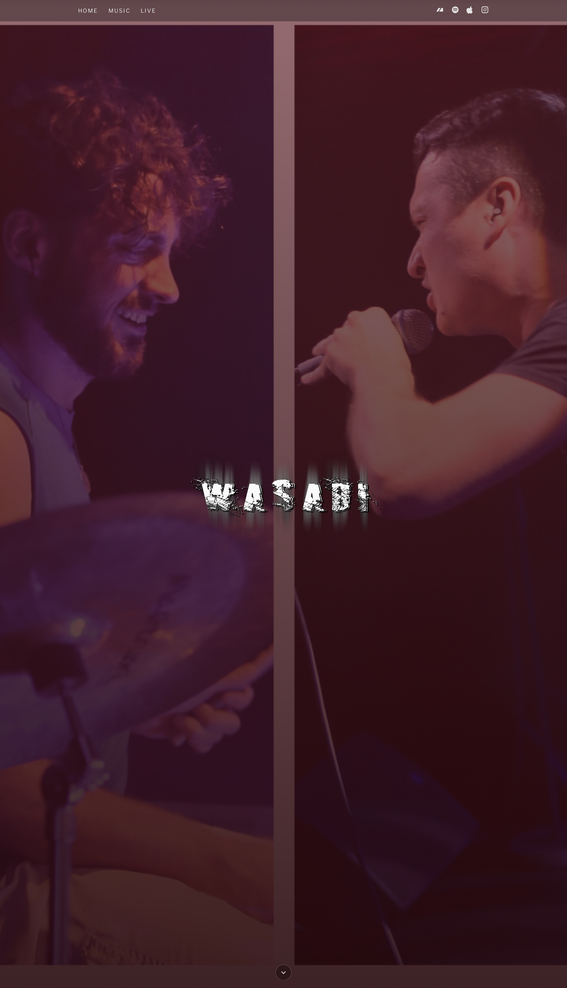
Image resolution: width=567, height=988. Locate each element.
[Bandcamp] (440, 11)
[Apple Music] (470, 11)
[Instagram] (485, 11)
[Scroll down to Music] (283, 971)
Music (119, 10)
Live (148, 10)
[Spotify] (455, 11)
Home (88, 10)
